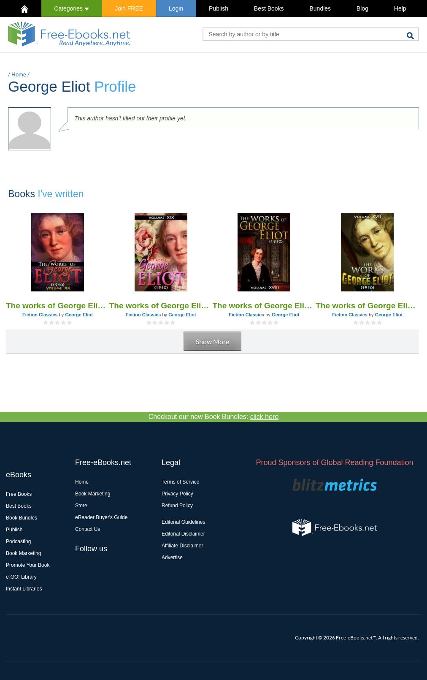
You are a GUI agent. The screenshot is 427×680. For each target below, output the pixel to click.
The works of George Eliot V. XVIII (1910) (264, 305)
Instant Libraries (24, 589)
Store (81, 506)
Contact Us (87, 529)
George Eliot (78, 314)
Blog (362, 8)
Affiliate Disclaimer (182, 546)
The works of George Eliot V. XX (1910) (57, 305)
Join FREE (129, 8)
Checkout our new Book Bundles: (214, 416)
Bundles (320, 8)
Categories (71, 8)
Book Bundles (21, 518)
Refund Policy (177, 506)
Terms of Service (180, 482)
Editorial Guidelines (183, 522)
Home (18, 74)
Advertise (172, 557)
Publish (218, 8)
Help (400, 8)
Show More (212, 341)
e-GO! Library (21, 577)
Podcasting (18, 541)
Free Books (19, 494)
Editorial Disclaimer (183, 534)
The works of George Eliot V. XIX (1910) (161, 305)
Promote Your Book (27, 565)
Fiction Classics (40, 314)
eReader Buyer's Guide (101, 517)
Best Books (269, 8)
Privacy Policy (177, 494)
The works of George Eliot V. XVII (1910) (367, 305)
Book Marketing (23, 553)
